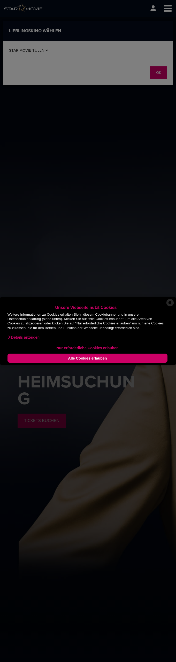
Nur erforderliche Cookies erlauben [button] (87, 348)
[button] (23, 337)
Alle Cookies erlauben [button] (87, 358)
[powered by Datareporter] (170, 306)
